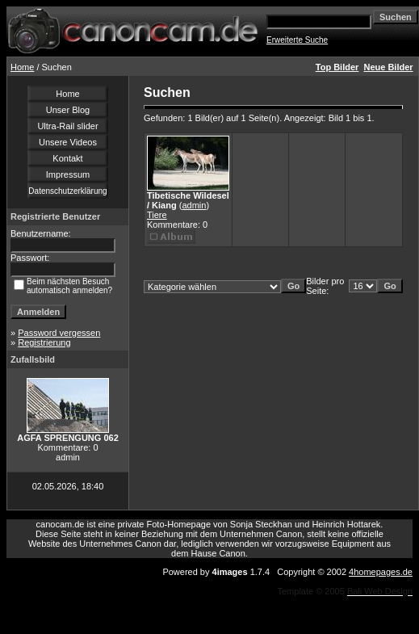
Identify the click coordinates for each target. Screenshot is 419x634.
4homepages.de (381, 572)
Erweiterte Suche (297, 40)
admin (194, 205)
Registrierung (44, 342)
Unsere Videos (68, 142)
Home (22, 67)
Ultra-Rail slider (67, 126)
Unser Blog (68, 110)
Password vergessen (59, 333)
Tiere (157, 215)
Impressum (68, 174)
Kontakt (67, 158)
